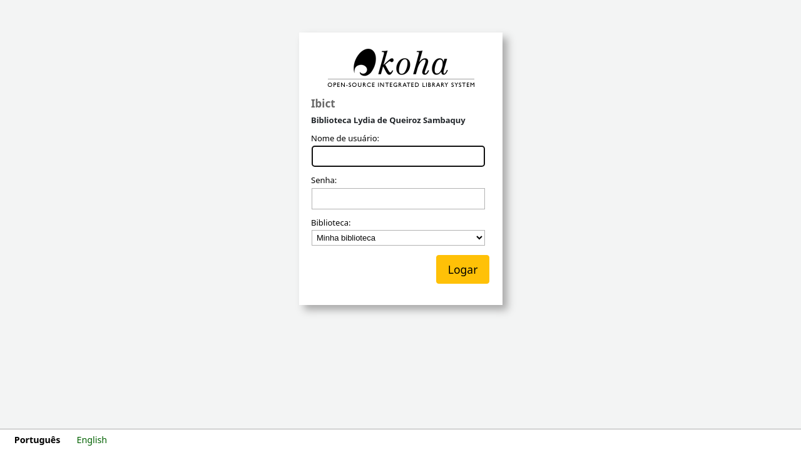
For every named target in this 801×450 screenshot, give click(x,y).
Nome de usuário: (345, 139)
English (92, 440)
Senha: (324, 181)
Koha (400, 68)
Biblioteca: (330, 223)
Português (37, 440)
